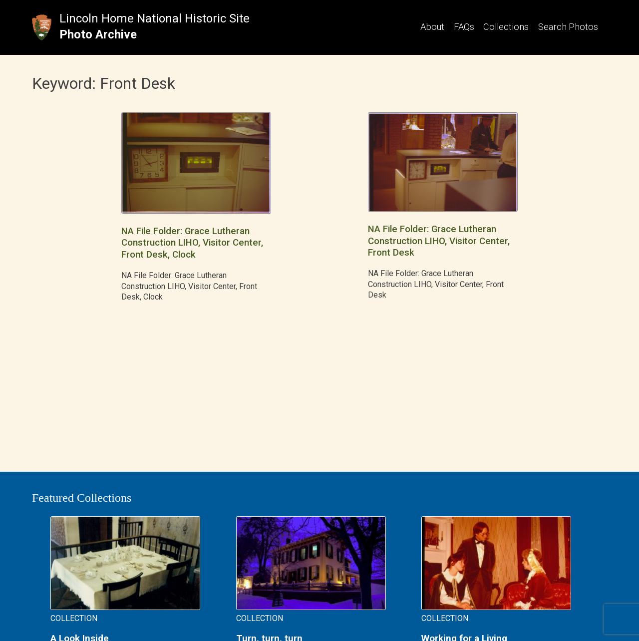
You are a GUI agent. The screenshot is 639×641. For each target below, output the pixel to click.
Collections (506, 26)
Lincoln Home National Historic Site (154, 18)
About (432, 26)
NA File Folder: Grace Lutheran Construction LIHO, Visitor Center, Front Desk (439, 241)
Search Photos (568, 26)
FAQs (464, 26)
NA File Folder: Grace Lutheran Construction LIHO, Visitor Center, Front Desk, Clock (192, 243)
